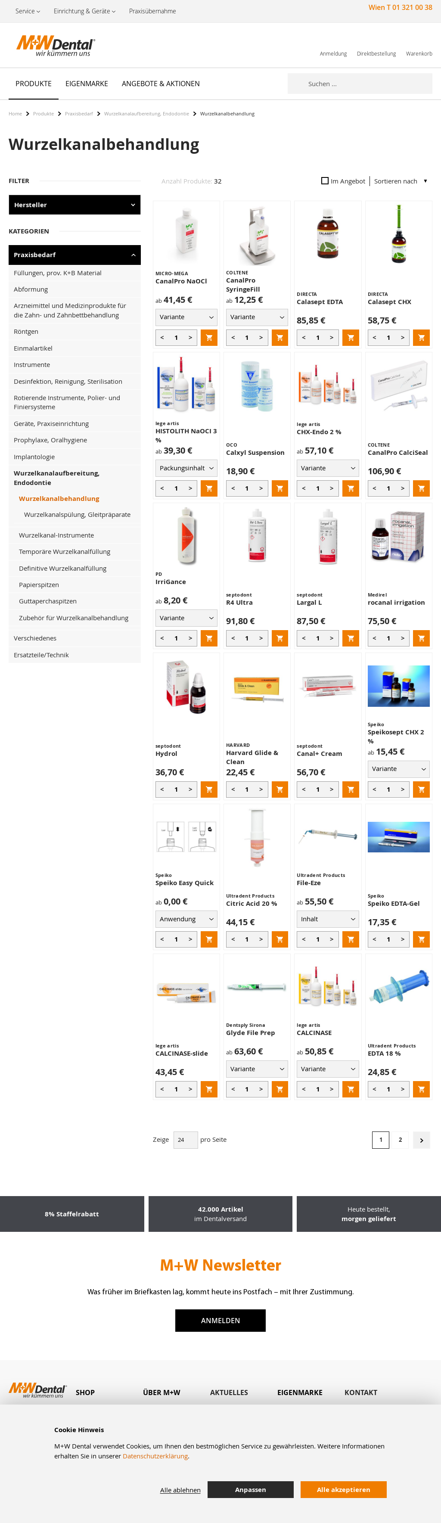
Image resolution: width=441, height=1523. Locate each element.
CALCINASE (314, 1032)
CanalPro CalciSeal (398, 452)
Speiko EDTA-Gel (394, 903)
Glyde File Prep (250, 1032)
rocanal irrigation (396, 602)
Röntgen (26, 331)
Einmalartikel (33, 348)
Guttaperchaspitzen (48, 601)
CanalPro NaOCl (181, 281)
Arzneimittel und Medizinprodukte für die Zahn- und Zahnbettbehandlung (70, 310)
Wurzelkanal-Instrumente (56, 535)
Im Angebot (343, 181)
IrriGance (170, 581)
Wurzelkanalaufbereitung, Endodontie (146, 113)
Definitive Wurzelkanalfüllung (62, 568)
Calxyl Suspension (255, 452)
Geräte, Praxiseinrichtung (51, 423)
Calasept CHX (389, 301)
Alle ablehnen (180, 1490)
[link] (333, 45)
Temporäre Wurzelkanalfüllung (64, 551)
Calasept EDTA (320, 301)
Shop (85, 1392)
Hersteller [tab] (30, 204)
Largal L (309, 602)
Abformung (31, 289)
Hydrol (166, 753)
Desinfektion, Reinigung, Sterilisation (68, 381)
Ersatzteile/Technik (41, 654)
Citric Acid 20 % (251, 903)
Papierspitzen (39, 584)
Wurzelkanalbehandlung (59, 498)
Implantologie (34, 456)
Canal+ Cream (319, 753)
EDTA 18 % (384, 1053)
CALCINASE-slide (181, 1053)
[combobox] (370, 83)
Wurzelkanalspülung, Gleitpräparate (77, 514)
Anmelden (220, 1320)
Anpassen (250, 1489)
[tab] (109, 1393)
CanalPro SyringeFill (243, 285)
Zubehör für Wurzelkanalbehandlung (73, 617)
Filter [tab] (19, 180)
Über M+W (161, 1392)
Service (25, 11)
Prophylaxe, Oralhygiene (50, 439)
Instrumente (32, 364)
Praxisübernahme (152, 11)
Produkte (43, 113)
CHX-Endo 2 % (319, 431)
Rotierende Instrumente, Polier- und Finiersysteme (67, 402)
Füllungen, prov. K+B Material (58, 272)
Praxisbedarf (79, 113)
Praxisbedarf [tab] (35, 254)
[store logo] (52, 45)
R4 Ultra (239, 602)
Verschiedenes (35, 638)
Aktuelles (229, 1392)
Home (15, 113)
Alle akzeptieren (343, 1489)
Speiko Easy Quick (184, 882)
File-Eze (309, 882)
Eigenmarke (300, 1392)
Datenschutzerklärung (155, 1456)
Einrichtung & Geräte (82, 11)
